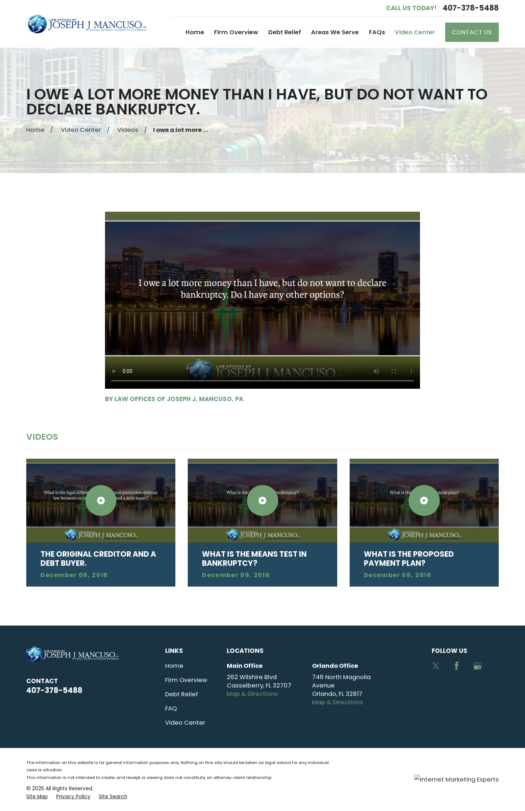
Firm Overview (186, 680)
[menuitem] (37, 796)
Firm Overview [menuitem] (236, 32)
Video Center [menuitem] (415, 32)
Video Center (185, 722)
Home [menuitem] (195, 32)
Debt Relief (181, 694)
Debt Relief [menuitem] (284, 32)
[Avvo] (436, 686)
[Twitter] (436, 666)
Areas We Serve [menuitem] (335, 32)
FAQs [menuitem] (377, 32)
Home (174, 666)
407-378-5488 (471, 8)
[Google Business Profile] (477, 666)
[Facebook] (456, 666)
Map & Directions (252, 694)
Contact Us (472, 32)
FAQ (171, 708)
